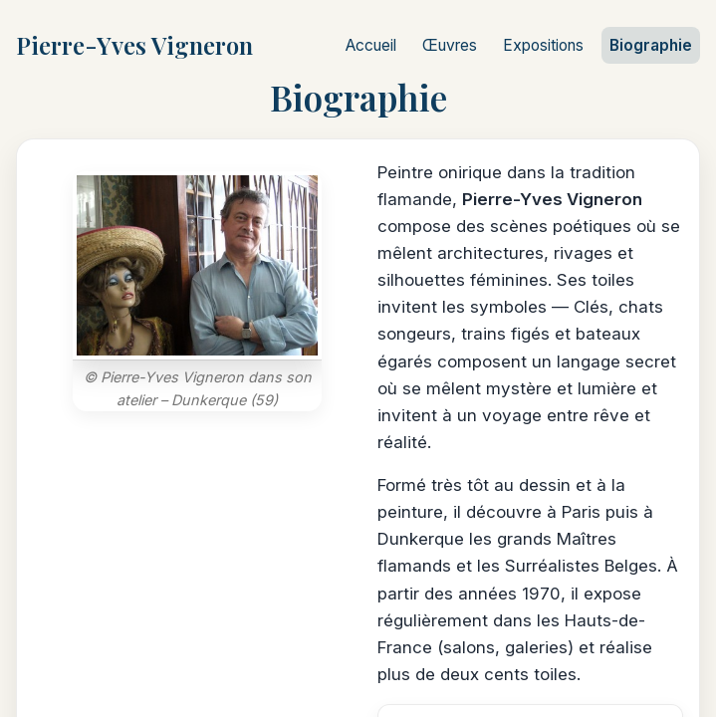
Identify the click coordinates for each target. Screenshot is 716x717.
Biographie (650, 45)
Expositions (543, 45)
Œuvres (449, 45)
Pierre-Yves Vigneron (134, 45)
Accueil (371, 45)
